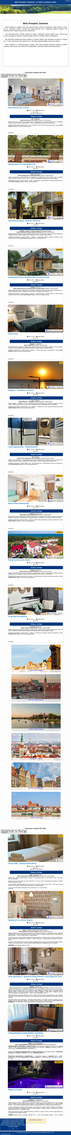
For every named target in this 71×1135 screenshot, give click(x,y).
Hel (61, 80)
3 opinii (41, 345)
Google (22, 1119)
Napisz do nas (51, 1132)
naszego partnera (26, 126)
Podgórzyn (58, 1062)
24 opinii (55, 988)
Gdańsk (59, 949)
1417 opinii (47, 876)
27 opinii (44, 120)
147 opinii (44, 514)
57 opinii (42, 1101)
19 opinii (46, 175)
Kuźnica (59, 532)
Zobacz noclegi (36, 116)
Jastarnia (59, 193)
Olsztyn (59, 1005)
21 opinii (46, 401)
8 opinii (48, 232)
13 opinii (46, 931)
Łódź (60, 836)
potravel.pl (68, 0)
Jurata (60, 136)
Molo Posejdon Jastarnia (35, 1120)
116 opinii (49, 1044)
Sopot (60, 892)
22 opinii (51, 288)
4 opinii (44, 628)
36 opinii (47, 458)
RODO (16, 1126)
